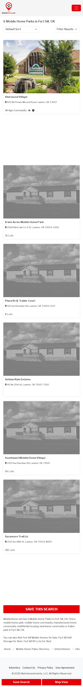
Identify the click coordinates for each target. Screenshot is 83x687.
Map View (61, 682)
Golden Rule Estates (18, 379)
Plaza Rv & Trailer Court (20, 300)
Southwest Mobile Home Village (25, 457)
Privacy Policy (45, 667)
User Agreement (65, 667)
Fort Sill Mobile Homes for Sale (40, 637)
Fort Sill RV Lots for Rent (38, 641)
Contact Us (29, 667)
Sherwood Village (16, 96)
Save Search (21, 682)
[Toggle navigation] (76, 8)
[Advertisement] (41, 579)
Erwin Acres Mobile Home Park (24, 222)
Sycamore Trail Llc (17, 536)
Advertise (14, 667)
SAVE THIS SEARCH (41, 609)
